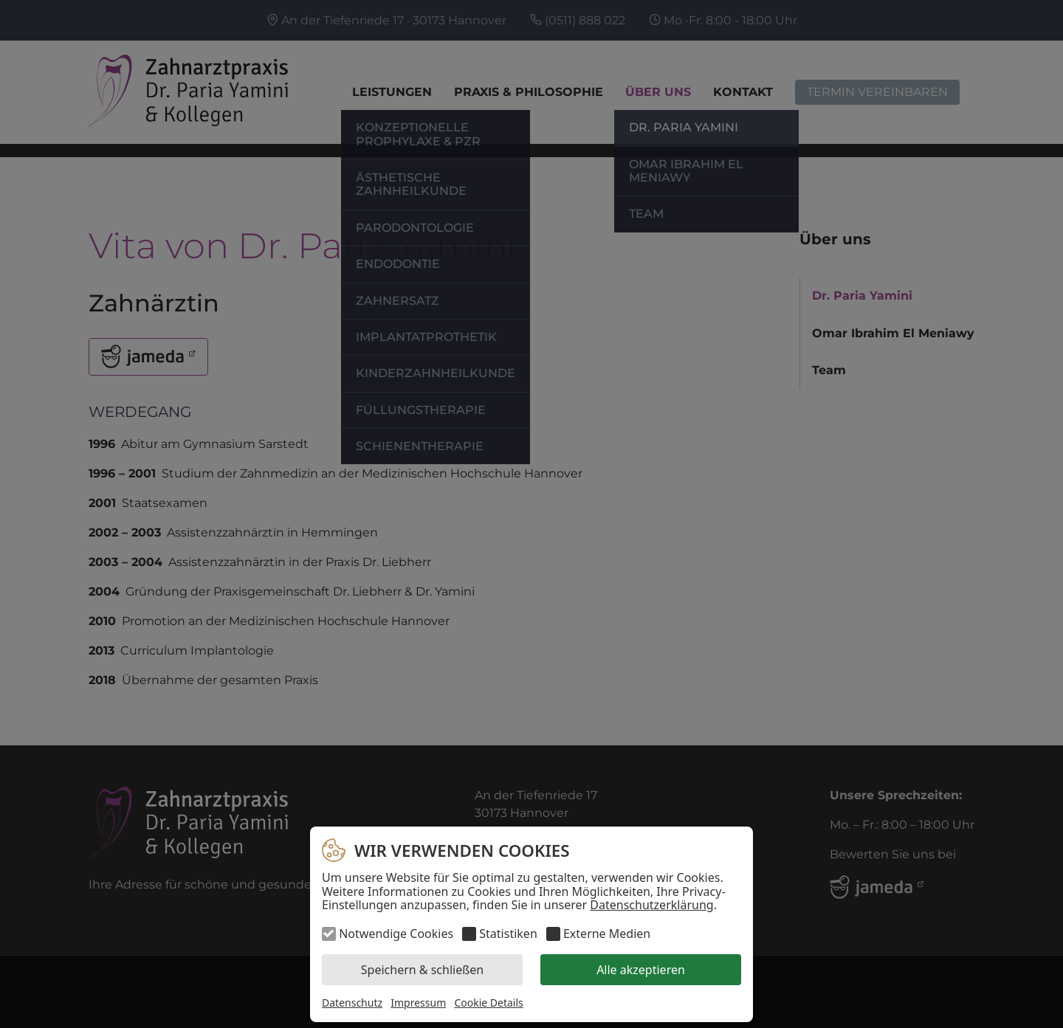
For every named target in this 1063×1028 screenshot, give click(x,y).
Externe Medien (606, 933)
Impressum (418, 1003)
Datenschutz (352, 1003)
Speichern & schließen (422, 970)
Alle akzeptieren (640, 970)
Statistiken (508, 933)
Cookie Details (488, 1003)
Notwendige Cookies (396, 933)
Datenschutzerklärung (651, 905)
